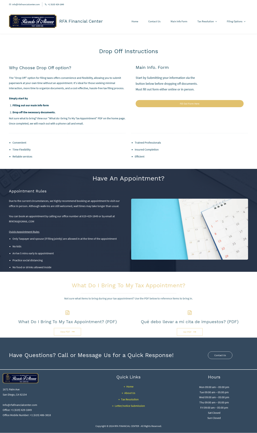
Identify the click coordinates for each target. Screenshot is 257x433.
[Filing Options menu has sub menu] (236, 21)
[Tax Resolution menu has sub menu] (207, 21)
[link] (189, 201)
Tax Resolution (130, 399)
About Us (129, 393)
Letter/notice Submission (130, 405)
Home (129, 386)
